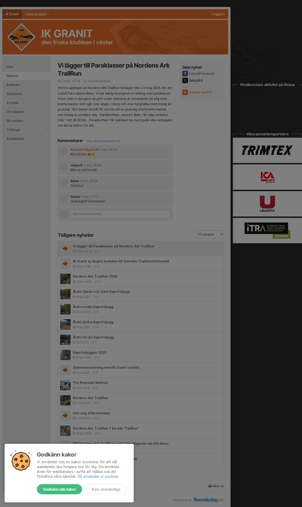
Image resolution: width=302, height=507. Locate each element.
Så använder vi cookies (98, 476)
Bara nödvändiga (106, 489)
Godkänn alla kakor (59, 489)
